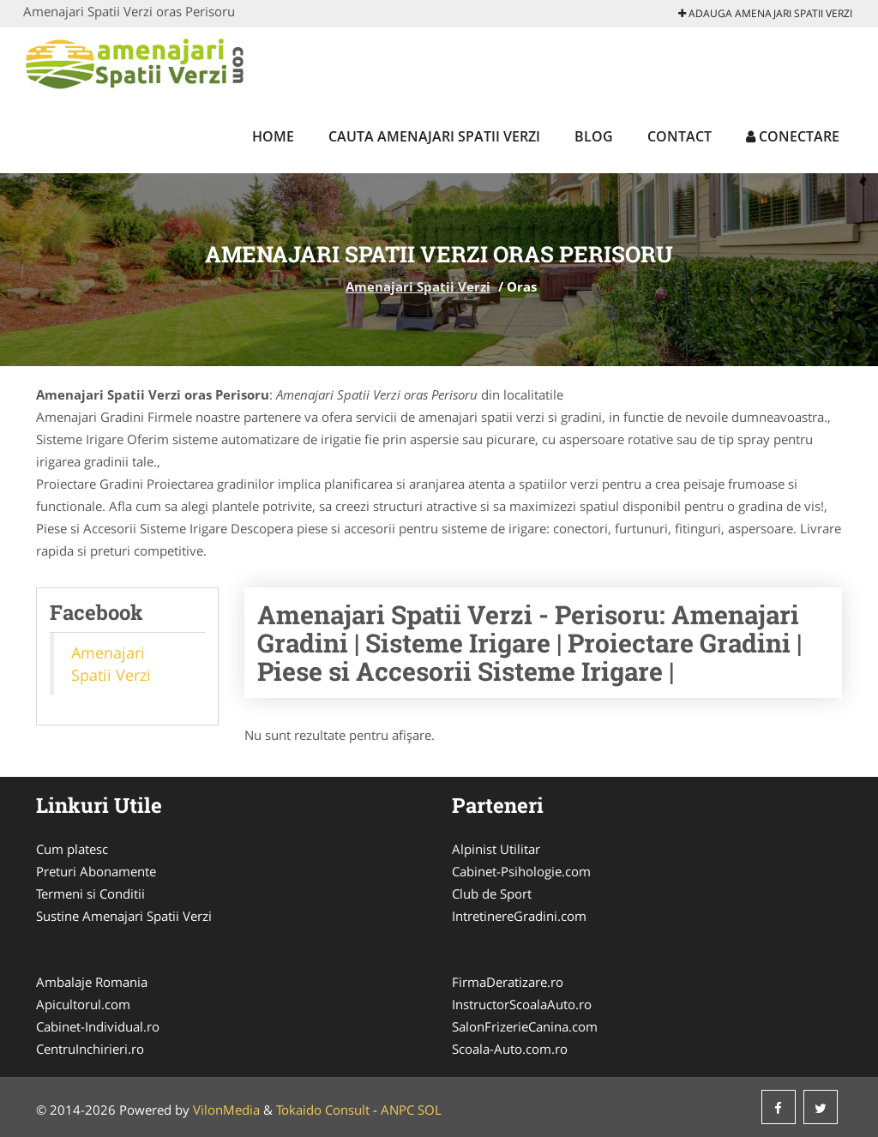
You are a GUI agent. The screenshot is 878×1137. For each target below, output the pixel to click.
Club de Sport (492, 893)
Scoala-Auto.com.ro (510, 1048)
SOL (430, 1109)
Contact (679, 136)
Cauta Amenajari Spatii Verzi (434, 136)
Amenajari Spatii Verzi (418, 286)
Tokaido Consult (323, 1109)
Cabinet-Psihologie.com (521, 871)
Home (273, 136)
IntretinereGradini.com (519, 915)
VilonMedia (226, 1109)
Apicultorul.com (83, 1004)
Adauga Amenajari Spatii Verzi (765, 13)
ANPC (397, 1109)
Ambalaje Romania (91, 981)
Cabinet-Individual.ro (97, 1026)
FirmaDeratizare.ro (507, 981)
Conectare (792, 136)
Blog (593, 136)
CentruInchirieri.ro (90, 1048)
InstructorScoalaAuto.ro (522, 1004)
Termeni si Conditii (90, 893)
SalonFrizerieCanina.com (525, 1026)
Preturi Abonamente (96, 871)
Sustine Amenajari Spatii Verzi (124, 915)
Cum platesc (72, 848)
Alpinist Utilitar (496, 848)
